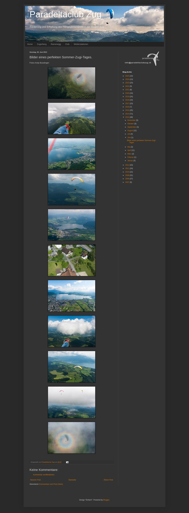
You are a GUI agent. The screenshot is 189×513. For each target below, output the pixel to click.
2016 (127, 107)
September (132, 127)
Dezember (131, 120)
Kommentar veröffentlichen (43, 475)
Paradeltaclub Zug (65, 14)
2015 (127, 110)
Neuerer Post (35, 480)
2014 (127, 114)
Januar (130, 161)
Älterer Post (108, 480)
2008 (127, 179)
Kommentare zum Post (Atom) (51, 484)
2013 (127, 117)
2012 (127, 165)
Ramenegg (56, 44)
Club (67, 44)
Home (30, 44)
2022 (127, 86)
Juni (129, 137)
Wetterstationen (81, 44)
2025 (127, 76)
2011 (127, 168)
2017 (127, 103)
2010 (127, 172)
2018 (127, 100)
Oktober (130, 124)
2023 (127, 83)
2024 (127, 79)
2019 (127, 97)
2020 (127, 93)
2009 (127, 175)
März (129, 154)
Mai (129, 147)
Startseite (72, 480)
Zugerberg (42, 44)
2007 (127, 182)
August (130, 131)
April (129, 150)
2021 (127, 90)
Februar (130, 157)
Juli (129, 134)
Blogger (106, 500)
